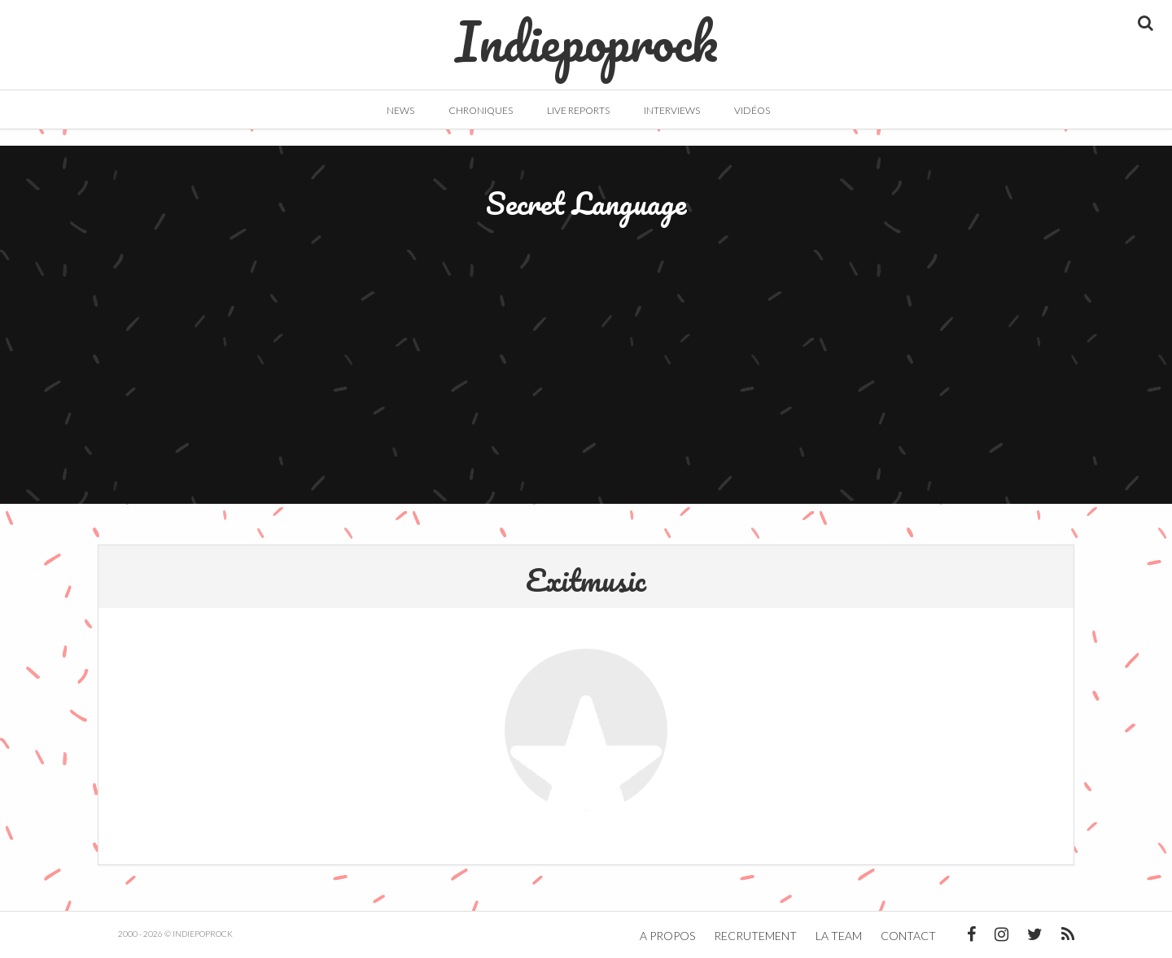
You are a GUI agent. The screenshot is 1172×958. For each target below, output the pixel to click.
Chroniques (480, 110)
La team (839, 936)
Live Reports (578, 110)
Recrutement (755, 936)
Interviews (672, 110)
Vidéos (752, 110)
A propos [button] (667, 936)
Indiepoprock (586, 33)
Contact (908, 936)
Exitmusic (586, 579)
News (400, 110)
